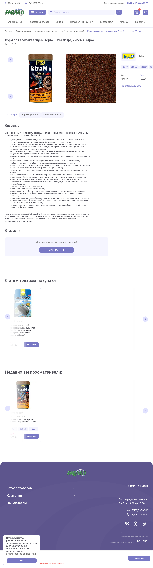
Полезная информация (81, 22)
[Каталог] (37, 12)
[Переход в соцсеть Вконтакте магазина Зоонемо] (127, 526)
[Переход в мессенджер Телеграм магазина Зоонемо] (144, 526)
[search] (119, 12)
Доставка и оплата (39, 22)
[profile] (145, 12)
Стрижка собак (15, 22)
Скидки (59, 22)
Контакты (140, 22)
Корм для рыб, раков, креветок (50, 31)
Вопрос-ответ (106, 22)
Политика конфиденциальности (134, 536)
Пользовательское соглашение (134, 533)
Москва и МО (14, 3)
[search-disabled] (51, 12)
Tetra (142, 75)
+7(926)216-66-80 (139, 514)
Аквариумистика (25, 31)
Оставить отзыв (56, 250)
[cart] (137, 12)
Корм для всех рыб (76, 31)
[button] (10, 60)
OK (21, 560)
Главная (10, 31)
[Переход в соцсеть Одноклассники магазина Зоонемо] (136, 526)
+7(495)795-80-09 (35, 3)
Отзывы (124, 22)
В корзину (139, 558)
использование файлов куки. (21, 553)
